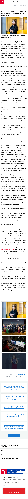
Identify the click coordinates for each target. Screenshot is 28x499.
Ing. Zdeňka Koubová (20, 374)
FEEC (3, 5)
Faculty (9, 5)
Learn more (5, 485)
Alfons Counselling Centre (8, 249)
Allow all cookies (14, 489)
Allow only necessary (14, 492)
